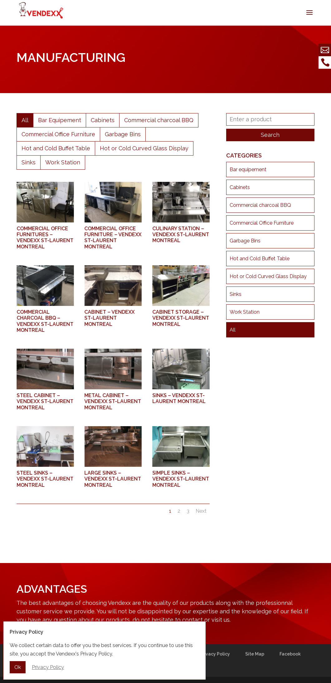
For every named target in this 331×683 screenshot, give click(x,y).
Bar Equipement (59, 120)
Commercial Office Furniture (58, 134)
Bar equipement (248, 169)
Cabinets (102, 120)
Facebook (290, 653)
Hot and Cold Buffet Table (56, 148)
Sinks (29, 162)
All (25, 120)
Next (201, 511)
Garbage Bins (123, 134)
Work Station (62, 162)
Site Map (254, 653)
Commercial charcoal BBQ (158, 120)
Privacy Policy (215, 653)
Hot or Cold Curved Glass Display (144, 148)
